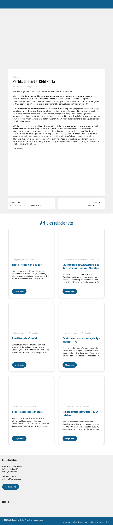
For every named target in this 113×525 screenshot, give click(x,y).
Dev (17, 86)
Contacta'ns (10, 486)
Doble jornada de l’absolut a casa (27, 411)
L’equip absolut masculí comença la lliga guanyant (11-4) (81, 339)
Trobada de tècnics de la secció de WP (31, 204)
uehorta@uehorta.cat (11, 479)
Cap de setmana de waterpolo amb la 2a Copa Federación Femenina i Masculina (81, 266)
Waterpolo (17, 77)
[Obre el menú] (109, 4)
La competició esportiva (81, 204)
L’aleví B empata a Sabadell (24, 338)
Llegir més (20, 290)
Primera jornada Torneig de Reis (27, 264)
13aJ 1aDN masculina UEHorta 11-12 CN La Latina (80, 413)
